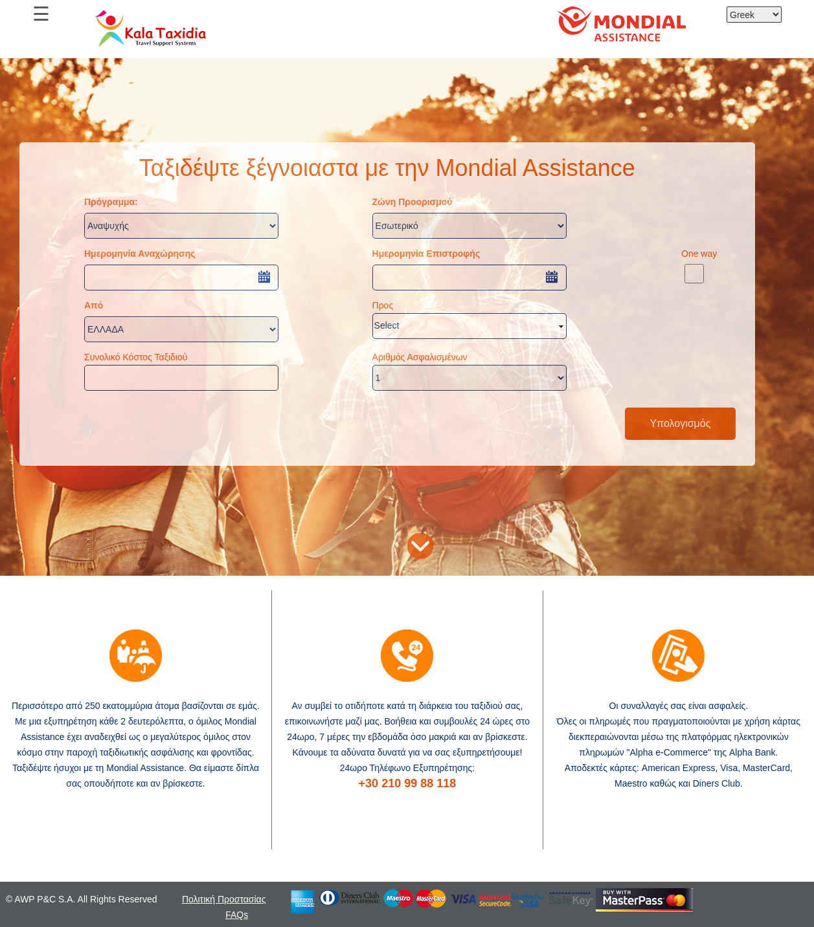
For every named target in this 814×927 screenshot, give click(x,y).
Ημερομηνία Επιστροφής (426, 253)
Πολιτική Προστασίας (224, 899)
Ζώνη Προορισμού (412, 202)
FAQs (236, 915)
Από (93, 305)
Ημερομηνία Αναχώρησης (140, 253)
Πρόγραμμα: (111, 202)
